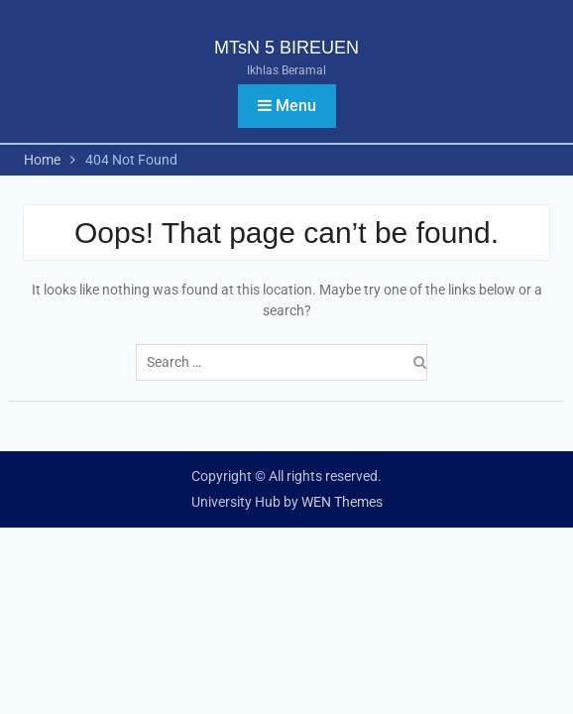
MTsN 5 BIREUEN (286, 48)
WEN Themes (342, 502)
